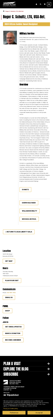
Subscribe (10, 374)
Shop (7, 311)
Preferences (14, 413)
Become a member (13, 340)
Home (4, 11)
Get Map (9, 261)
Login (36, 4)
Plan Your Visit (12, 280)
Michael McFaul (29, 219)
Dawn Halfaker (29, 203)
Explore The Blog (15, 369)
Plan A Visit (12, 363)
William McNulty (29, 211)
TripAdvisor (11, 395)
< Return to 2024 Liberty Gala (18, 232)
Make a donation (12, 333)
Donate (25, 190)
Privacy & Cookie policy (10, 408)
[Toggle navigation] (49, 4)
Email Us (9, 297)
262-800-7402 (11, 292)
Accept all (39, 413)
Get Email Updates (13, 327)
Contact (6, 390)
